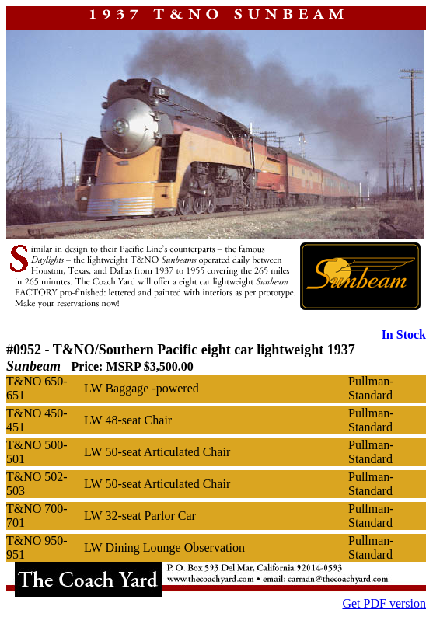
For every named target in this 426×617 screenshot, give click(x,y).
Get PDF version (384, 603)
